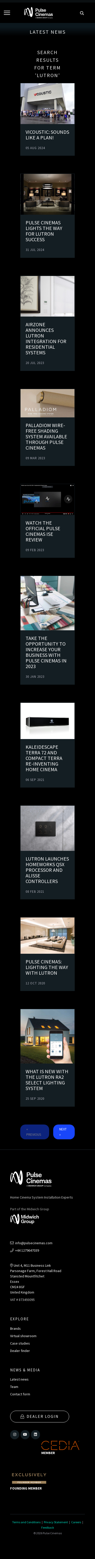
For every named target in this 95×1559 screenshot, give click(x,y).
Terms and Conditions (26, 1522)
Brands (15, 1328)
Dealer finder (20, 1350)
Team (14, 1386)
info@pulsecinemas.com (31, 1243)
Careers (76, 1522)
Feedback (47, 1527)
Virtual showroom (23, 1336)
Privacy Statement (56, 1522)
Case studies (20, 1343)
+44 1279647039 (24, 1250)
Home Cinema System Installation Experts (41, 1197)
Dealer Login (40, 1416)
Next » (63, 1132)
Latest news (19, 1379)
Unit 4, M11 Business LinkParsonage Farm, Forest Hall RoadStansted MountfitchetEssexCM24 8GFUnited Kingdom (35, 1279)
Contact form (20, 1394)
